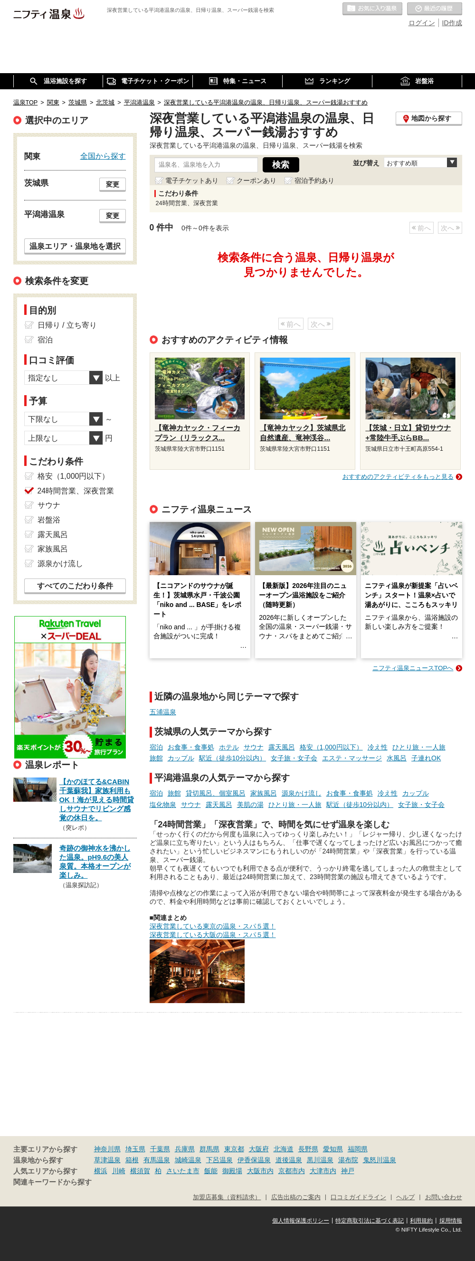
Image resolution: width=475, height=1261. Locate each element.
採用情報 (450, 1220)
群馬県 (209, 1149)
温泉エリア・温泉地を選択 (75, 246)
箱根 (132, 1160)
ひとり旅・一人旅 (419, 747)
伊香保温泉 (254, 1160)
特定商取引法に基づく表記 (369, 1220)
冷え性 (378, 747)
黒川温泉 (320, 1160)
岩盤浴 (49, 520)
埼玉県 (135, 1149)
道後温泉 (289, 1160)
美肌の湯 (250, 804)
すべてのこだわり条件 (75, 586)
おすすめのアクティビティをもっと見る (398, 476)
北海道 (284, 1149)
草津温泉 (107, 1160)
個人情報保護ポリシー (300, 1220)
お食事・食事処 (191, 747)
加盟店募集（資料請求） (227, 1197)
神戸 (347, 1171)
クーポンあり (256, 180)
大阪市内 (260, 1171)
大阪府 (259, 1149)
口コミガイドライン (358, 1197)
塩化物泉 (163, 804)
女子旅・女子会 (294, 758)
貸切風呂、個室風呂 (216, 793)
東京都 (234, 1149)
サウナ (254, 747)
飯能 (211, 1171)
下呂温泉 (219, 1160)
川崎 (118, 1171)
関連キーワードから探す (52, 1182)
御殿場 (232, 1171)
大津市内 (323, 1171)
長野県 (308, 1149)
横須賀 (140, 1171)
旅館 (156, 758)
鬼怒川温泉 (379, 1160)
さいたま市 (183, 1171)
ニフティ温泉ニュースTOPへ (412, 668)
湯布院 (348, 1160)
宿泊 (156, 747)
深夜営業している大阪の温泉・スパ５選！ (213, 935)
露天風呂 (281, 747)
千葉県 (160, 1149)
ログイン (421, 23)
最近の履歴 (434, 9)
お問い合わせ (443, 1197)
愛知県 (333, 1149)
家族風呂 (263, 793)
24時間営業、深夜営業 (76, 491)
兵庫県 (185, 1149)
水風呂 (397, 758)
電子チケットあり (191, 180)
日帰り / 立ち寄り (67, 325)
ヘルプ (405, 1197)
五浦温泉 (163, 712)
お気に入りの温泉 (372, 9)
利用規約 (421, 1220)
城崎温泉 (188, 1160)
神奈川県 (107, 1149)
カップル (181, 758)
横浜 (100, 1171)
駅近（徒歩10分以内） (232, 758)
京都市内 (291, 1171)
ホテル (229, 747)
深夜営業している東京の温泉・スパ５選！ (213, 926)
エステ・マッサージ (352, 758)
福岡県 (358, 1149)
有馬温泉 (156, 1160)
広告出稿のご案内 (296, 1197)
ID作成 (452, 23)
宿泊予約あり (314, 180)
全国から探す (103, 156)
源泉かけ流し (302, 793)
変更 (112, 184)
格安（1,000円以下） (331, 747)
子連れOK (426, 758)
